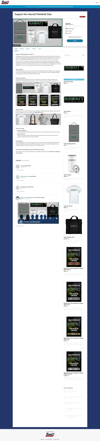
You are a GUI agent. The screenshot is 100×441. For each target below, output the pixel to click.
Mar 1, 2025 (28, 198)
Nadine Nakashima (25, 176)
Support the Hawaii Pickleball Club (28, 197)
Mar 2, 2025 (23, 177)
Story (16, 48)
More (83, 278)
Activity (34, 48)
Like (18, 170)
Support (42, 439)
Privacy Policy (56, 439)
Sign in (97, 2)
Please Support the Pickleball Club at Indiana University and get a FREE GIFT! (56, 6)
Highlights (21, 48)
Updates (28, 48)
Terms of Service (48, 439)
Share (75, 40)
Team (40, 48)
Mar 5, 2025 (23, 167)
